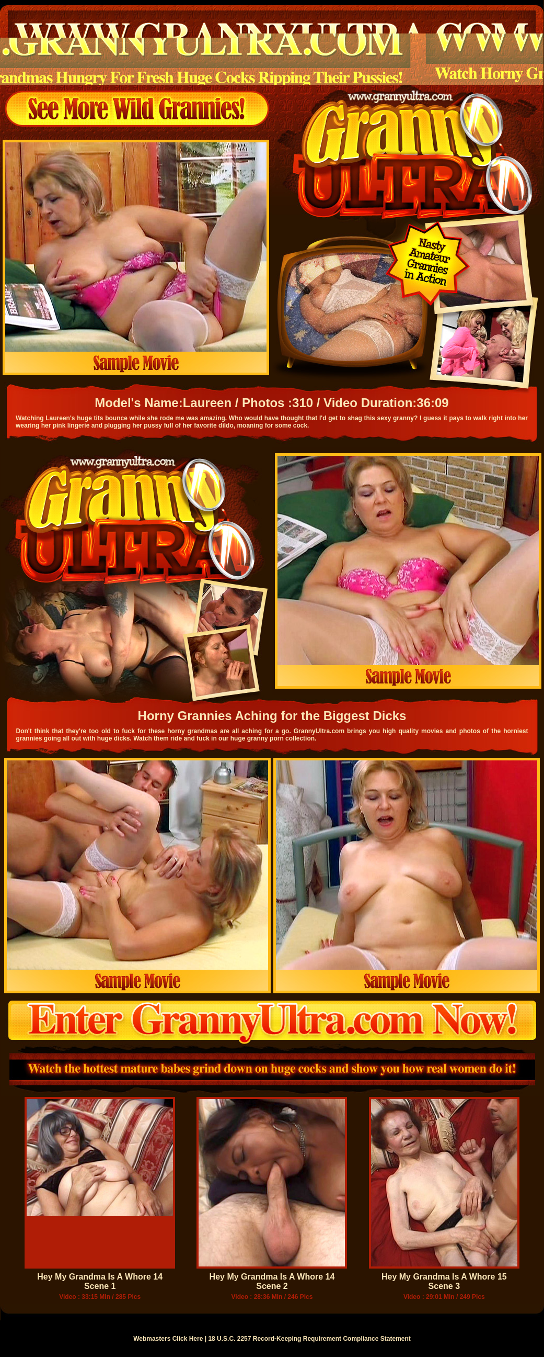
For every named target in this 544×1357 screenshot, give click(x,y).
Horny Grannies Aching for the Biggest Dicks (272, 716)
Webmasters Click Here (168, 1338)
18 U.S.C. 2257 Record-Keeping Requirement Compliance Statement (309, 1338)
